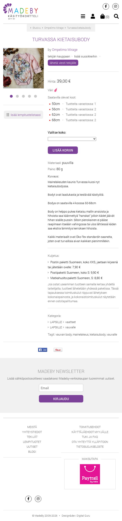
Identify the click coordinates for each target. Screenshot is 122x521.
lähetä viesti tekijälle (63, 63)
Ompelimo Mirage (64, 49)
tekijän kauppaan (59, 56)
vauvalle (70, 327)
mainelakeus (81, 334)
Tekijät (32, 437)
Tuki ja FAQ (90, 437)
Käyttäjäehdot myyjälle (90, 432)
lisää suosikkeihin (85, 56)
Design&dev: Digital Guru (76, 515)
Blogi (32, 451)
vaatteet (70, 322)
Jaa (42, 350)
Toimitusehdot (90, 427)
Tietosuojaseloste (90, 446)
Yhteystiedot (32, 432)
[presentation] (4, 68)
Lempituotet (32, 442)
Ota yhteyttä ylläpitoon (90, 442)
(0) (104, 17)
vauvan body (64, 334)
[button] (11, 96)
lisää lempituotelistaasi (23, 115)
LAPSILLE (56, 322)
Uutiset (32, 446)
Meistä (32, 427)
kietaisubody (97, 334)
